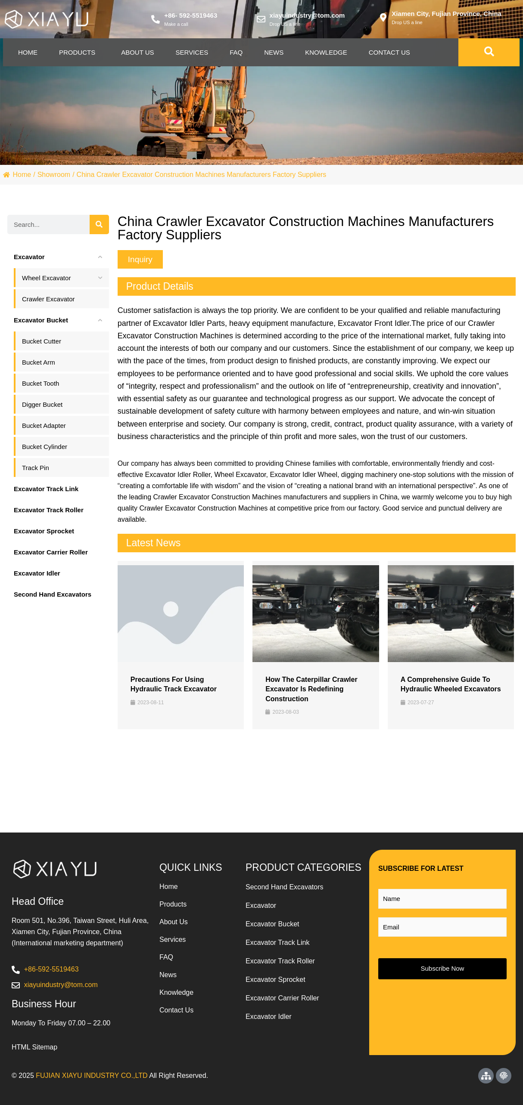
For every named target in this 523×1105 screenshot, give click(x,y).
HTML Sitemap (34, 1047)
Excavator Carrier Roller (282, 998)
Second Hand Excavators (285, 887)
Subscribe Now (442, 968)
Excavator (261, 905)
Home (27, 52)
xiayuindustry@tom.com (307, 15)
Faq (236, 52)
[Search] (99, 224)
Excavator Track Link (278, 942)
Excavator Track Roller (280, 961)
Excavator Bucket (272, 924)
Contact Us (389, 52)
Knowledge (326, 52)
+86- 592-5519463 (190, 15)
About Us (137, 52)
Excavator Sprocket (275, 979)
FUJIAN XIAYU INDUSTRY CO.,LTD (91, 1075)
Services (192, 52)
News (273, 52)
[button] (140, 259)
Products (77, 52)
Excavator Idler (269, 1016)
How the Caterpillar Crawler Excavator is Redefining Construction (311, 689)
